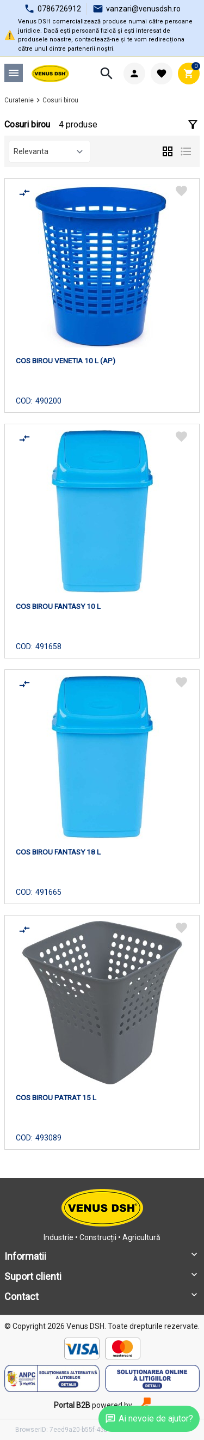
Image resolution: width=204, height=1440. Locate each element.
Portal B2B (72, 1405)
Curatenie (19, 100)
